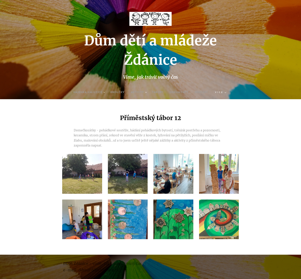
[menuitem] (85, 92)
